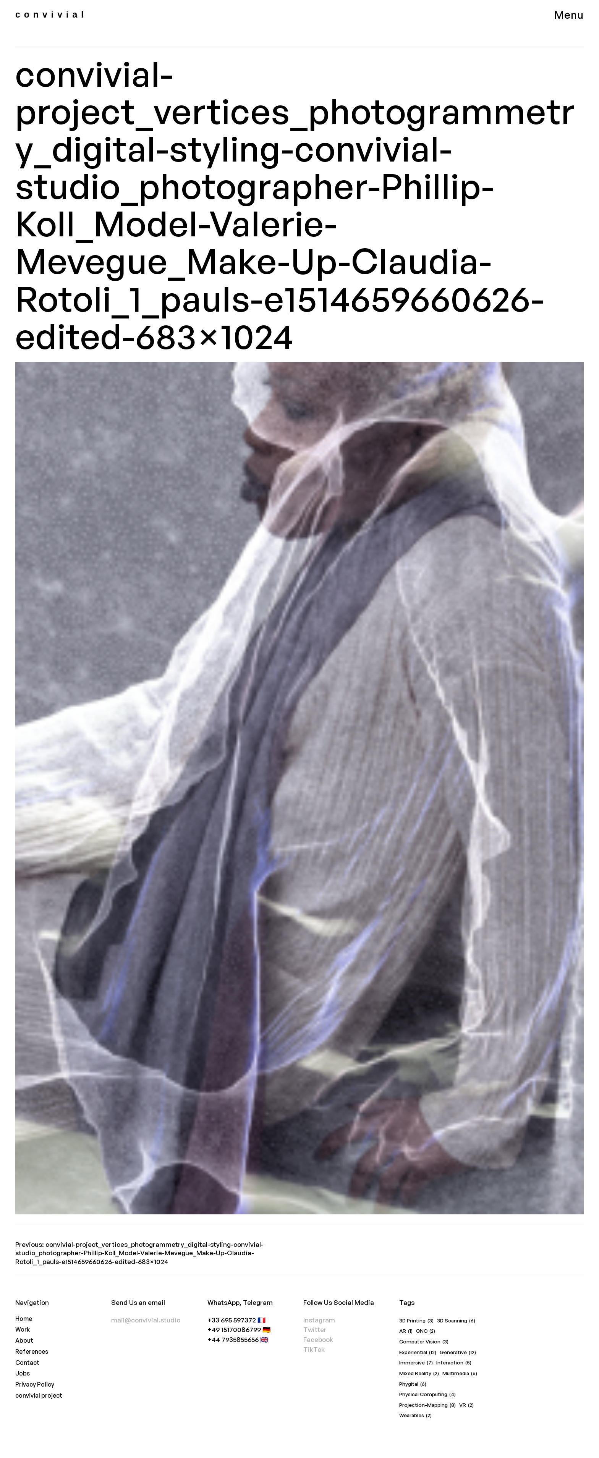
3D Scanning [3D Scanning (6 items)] (456, 1321)
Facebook (318, 1339)
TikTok (314, 1349)
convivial (51, 14)
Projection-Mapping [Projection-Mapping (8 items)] (427, 1405)
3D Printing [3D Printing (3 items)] (416, 1321)
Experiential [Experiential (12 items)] (417, 1353)
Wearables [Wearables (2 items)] (415, 1416)
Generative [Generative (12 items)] (458, 1353)
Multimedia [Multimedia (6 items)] (459, 1374)
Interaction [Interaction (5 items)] (453, 1363)
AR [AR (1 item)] (406, 1331)
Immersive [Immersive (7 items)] (416, 1363)
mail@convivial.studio (145, 1320)
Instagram (319, 1320)
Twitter (315, 1329)
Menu (569, 14)
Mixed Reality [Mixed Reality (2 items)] (419, 1374)
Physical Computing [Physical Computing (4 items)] (427, 1395)
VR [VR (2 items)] (466, 1405)
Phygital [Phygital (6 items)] (412, 1384)
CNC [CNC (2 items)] (425, 1331)
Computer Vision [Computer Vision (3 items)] (423, 1342)
